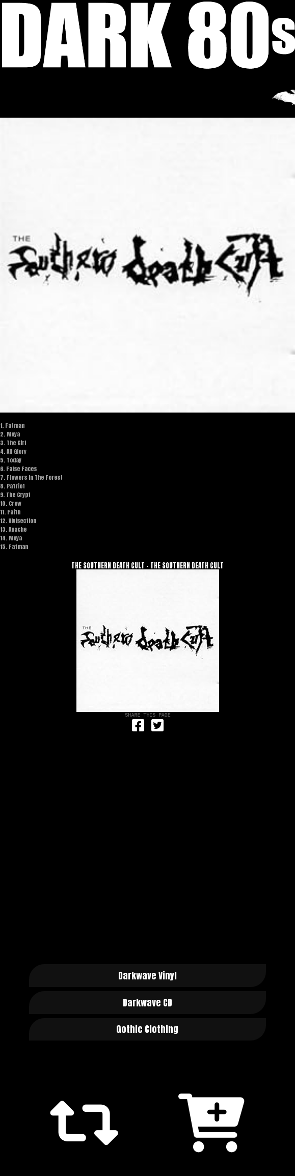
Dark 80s (147, 35)
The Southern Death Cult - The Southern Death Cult (147, 565)
